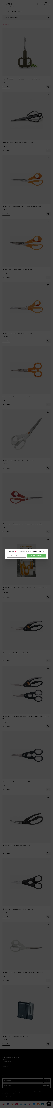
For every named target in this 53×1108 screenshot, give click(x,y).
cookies (16, 551)
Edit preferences (16, 555)
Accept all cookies (36, 555)
